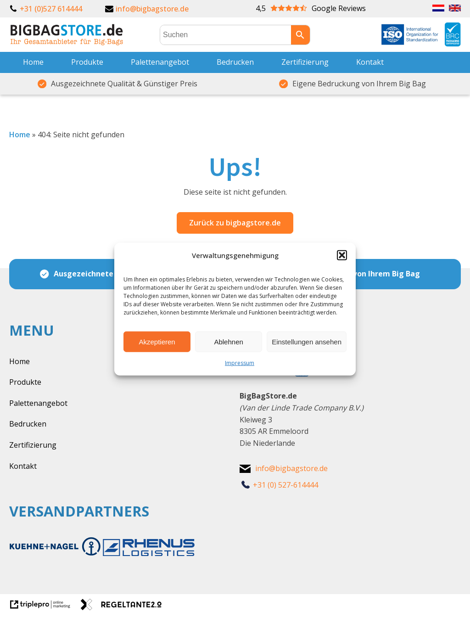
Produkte (87, 62)
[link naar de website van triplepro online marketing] (44, 607)
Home (33, 62)
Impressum (239, 363)
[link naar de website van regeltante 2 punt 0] (124, 607)
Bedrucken (235, 62)
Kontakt (370, 62)
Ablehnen (228, 341)
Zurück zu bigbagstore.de (235, 223)
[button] (342, 255)
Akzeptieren (157, 341)
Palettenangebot (160, 62)
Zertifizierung (305, 62)
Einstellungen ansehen (306, 341)
